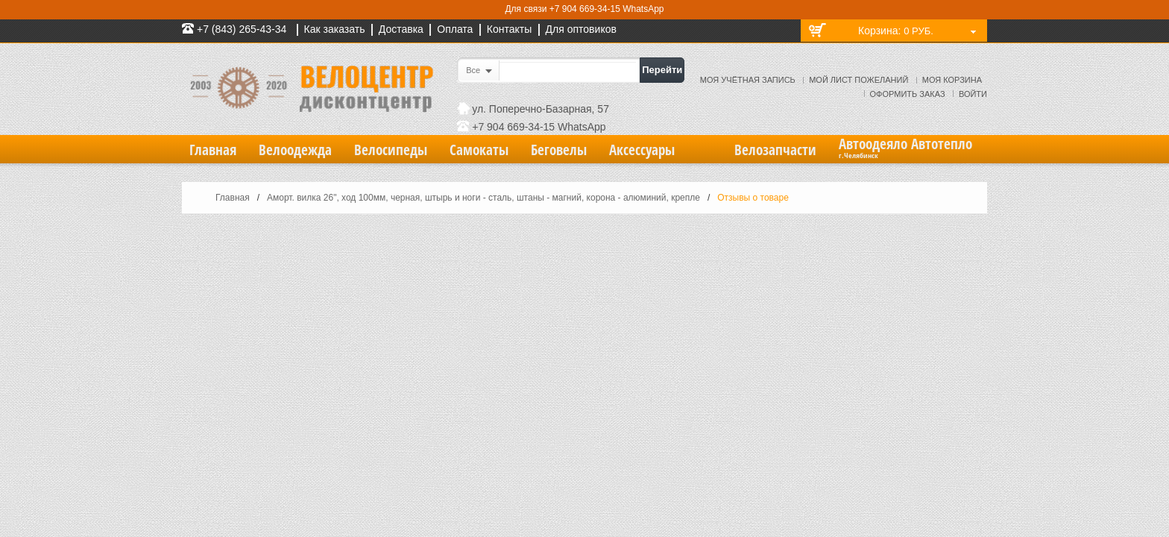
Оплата (455, 29)
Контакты (509, 29)
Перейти (662, 69)
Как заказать (334, 29)
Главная (232, 197)
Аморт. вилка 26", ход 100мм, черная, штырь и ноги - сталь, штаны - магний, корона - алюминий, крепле (483, 197)
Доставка (401, 29)
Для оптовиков (581, 29)
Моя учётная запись (747, 79)
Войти (973, 94)
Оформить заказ (907, 94)
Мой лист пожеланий (858, 79)
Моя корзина (952, 79)
